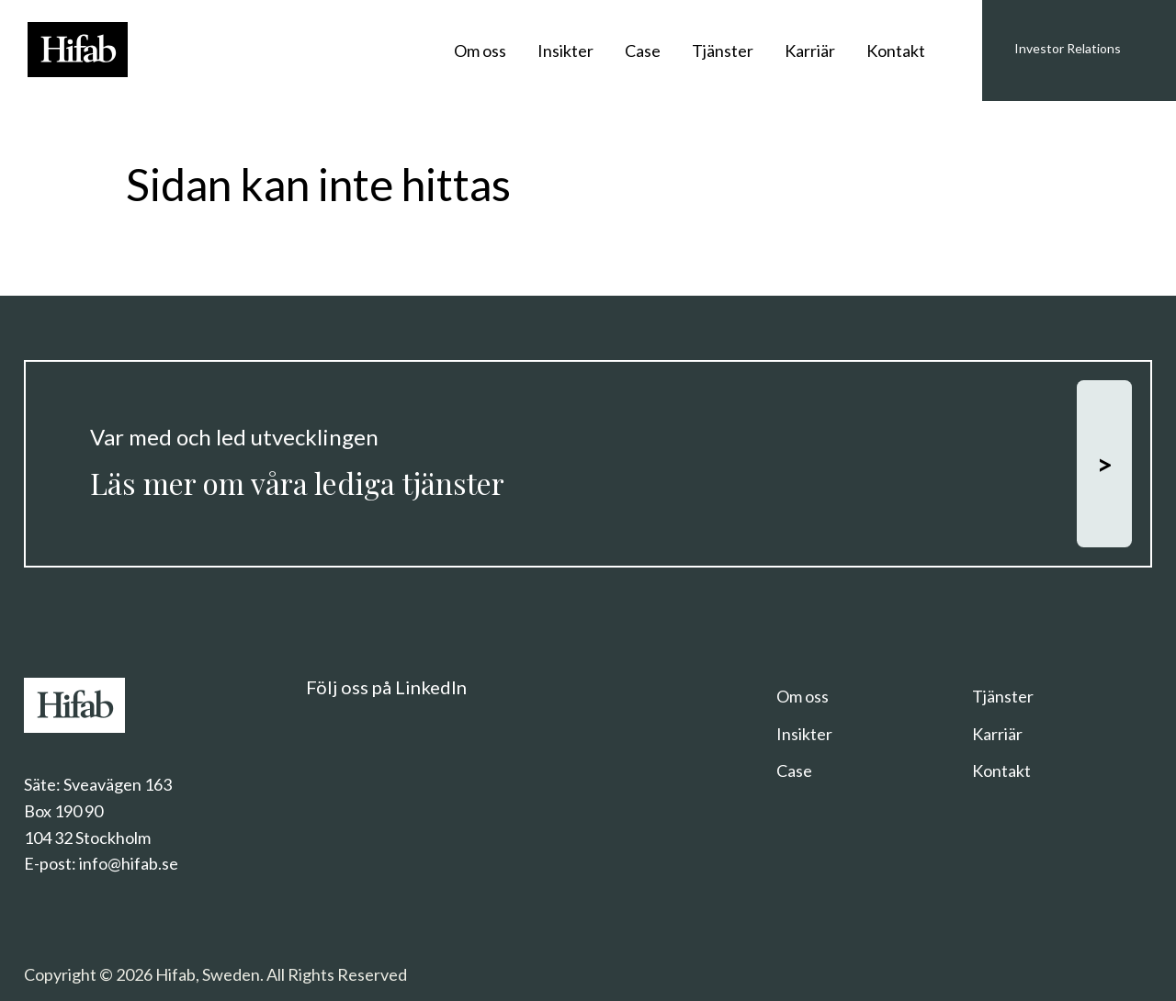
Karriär (810, 50)
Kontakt (895, 50)
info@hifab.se (128, 863)
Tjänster (722, 50)
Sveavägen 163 (117, 784)
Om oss (480, 50)
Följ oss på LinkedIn (386, 687)
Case (643, 50)
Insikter (565, 50)
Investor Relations (1067, 48)
